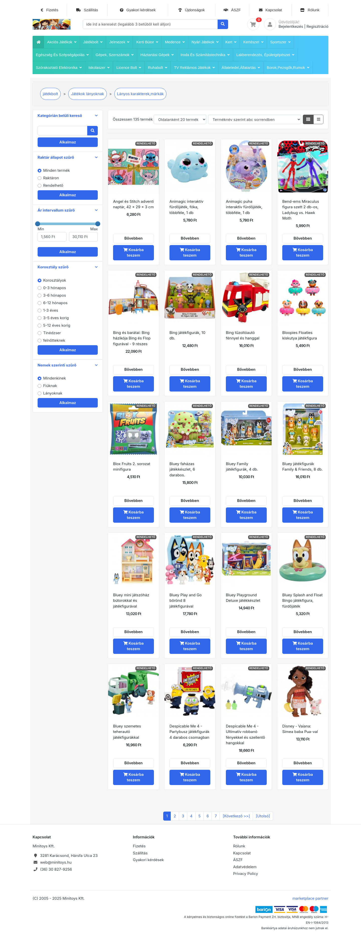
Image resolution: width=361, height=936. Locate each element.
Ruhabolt (157, 67)
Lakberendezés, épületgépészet (265, 55)
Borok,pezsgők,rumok (288, 67)
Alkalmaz (67, 142)
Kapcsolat (270, 10)
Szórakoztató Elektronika (59, 67)
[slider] (37, 223)
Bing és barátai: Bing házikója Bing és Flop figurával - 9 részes (132, 338)
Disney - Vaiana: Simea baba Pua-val (300, 729)
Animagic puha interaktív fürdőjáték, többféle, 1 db (244, 207)
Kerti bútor (147, 42)
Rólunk (309, 10)
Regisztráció (317, 26)
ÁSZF (232, 10)
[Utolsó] (263, 816)
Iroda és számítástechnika (204, 55)
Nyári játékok (205, 42)
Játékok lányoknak (87, 93)
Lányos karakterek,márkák (140, 93)
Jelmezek (119, 42)
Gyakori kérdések (138, 10)
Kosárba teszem (133, 252)
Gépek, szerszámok (115, 55)
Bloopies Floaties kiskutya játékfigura (299, 335)
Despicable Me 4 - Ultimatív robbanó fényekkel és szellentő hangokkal (245, 734)
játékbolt (93, 42)
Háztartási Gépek (157, 55)
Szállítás (87, 10)
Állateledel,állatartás (241, 67)
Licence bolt (128, 67)
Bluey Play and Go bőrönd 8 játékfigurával (185, 601)
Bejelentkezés (291, 26)
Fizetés (49, 10)
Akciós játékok (61, 42)
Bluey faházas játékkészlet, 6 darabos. (182, 469)
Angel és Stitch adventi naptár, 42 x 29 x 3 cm (133, 204)
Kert (231, 42)
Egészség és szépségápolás (62, 55)
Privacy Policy (245, 873)
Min (52, 234)
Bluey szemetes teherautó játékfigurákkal (127, 732)
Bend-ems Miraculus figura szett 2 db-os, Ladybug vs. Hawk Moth (300, 210)
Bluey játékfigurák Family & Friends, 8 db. (302, 466)
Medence (175, 42)
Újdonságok (191, 10)
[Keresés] (223, 24)
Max (83, 234)
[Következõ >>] (236, 816)
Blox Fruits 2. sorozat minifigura (131, 466)
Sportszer (280, 42)
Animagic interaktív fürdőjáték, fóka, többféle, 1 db (186, 207)
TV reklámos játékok (194, 67)
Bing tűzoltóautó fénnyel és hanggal (242, 335)
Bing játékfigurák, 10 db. (187, 335)
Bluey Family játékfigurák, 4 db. (242, 466)
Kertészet (253, 42)
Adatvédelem (245, 866)
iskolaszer (99, 67)
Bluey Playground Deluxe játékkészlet (243, 598)
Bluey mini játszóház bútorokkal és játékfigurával (131, 601)
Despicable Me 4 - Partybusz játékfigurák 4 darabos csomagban (189, 732)
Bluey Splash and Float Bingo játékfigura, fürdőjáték (302, 601)
